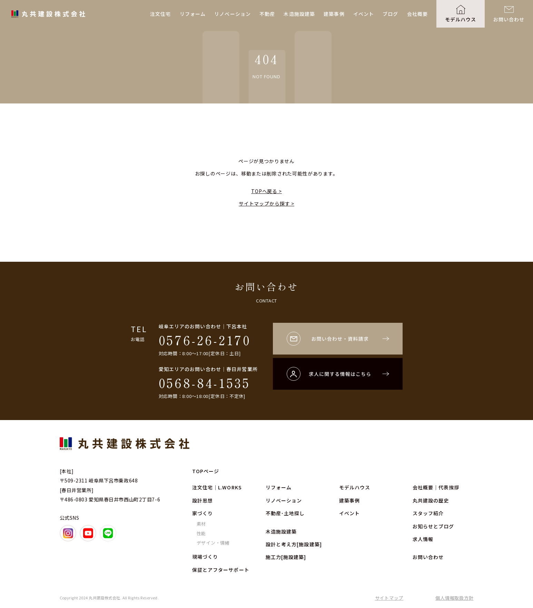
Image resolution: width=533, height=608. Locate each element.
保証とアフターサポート (220, 569)
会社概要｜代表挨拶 (436, 487)
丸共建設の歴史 (431, 500)
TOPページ (205, 471)
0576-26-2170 (205, 340)
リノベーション (232, 13)
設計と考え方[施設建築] (294, 544)
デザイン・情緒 (213, 542)
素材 (201, 523)
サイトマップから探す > (266, 203)
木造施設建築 (299, 13)
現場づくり (205, 556)
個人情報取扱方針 (454, 598)
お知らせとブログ (433, 526)
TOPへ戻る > (266, 191)
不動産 (267, 13)
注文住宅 (160, 13)
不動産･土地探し (285, 513)
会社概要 (417, 13)
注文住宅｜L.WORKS (217, 487)
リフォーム (193, 13)
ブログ (390, 13)
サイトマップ (389, 598)
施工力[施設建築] (286, 557)
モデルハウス (460, 19)
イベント (363, 13)
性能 (201, 533)
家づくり (202, 513)
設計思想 (202, 500)
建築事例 (334, 13)
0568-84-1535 (204, 382)
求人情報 (423, 539)
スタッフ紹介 (428, 513)
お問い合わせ (509, 19)
